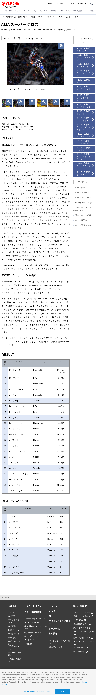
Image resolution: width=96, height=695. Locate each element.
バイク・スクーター (83, 612)
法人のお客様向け (82, 628)
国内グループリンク (57, 647)
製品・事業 (8, 11)
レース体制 (80, 187)
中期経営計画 (13, 634)
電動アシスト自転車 (83, 616)
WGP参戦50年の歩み (84, 202)
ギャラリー (17, 11)
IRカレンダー (30, 640)
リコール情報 (80, 648)
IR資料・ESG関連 (32, 622)
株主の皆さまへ (31, 636)
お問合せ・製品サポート (83, 642)
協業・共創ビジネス (83, 638)
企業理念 (12, 616)
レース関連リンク (83, 225)
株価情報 (28, 644)
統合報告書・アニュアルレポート (35, 627)
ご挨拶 (11, 612)
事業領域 (12, 638)
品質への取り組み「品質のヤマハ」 (14, 645)
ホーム (50, 4)
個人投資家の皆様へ (32, 632)
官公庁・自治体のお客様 (83, 632)
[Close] (92, 672)
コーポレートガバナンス (34, 619)
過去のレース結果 (83, 215)
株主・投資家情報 (78, 11)
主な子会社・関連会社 (14, 653)
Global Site (82, 4)
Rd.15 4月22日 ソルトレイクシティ (67, 17)
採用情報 (60, 4)
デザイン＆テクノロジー (59, 622)
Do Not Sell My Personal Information (38, 691)
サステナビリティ (64, 11)
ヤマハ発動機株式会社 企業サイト (14, 17)
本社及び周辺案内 (14, 660)
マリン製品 (79, 620)
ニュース (71, 4)
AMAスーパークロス (44, 17)
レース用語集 (81, 220)
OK (62, 691)
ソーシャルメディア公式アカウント (60, 642)
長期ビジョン (13, 630)
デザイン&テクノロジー (41, 11)
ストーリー (27, 11)
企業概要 (12, 626)
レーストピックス (83, 197)
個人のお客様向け (82, 624)
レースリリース (82, 192)
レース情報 (90, 11)
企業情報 (53, 11)
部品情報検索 (80, 651)
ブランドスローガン (14, 621)
